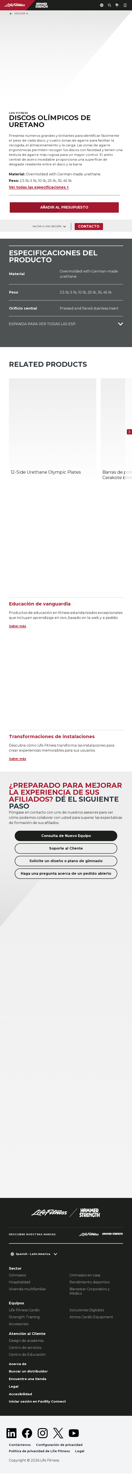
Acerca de (18, 1365)
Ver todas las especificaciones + (39, 188)
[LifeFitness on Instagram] (42, 1437)
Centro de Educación (27, 1356)
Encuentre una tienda (29, 1381)
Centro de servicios (25, 1349)
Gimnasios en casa (84, 1276)
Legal (14, 1389)
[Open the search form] (106, 5)
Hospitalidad (19, 1283)
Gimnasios (17, 1276)
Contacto (89, 228)
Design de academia (26, 1342)
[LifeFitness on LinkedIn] (11, 1437)
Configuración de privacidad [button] (61, 1449)
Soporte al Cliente (66, 849)
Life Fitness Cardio (24, 1311)
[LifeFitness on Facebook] (27, 1437)
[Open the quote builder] (115, 5)
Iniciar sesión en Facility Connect (40, 1405)
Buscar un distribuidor (30, 1373)
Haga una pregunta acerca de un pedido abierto (66, 875)
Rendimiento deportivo (89, 1283)
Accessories (18, 1325)
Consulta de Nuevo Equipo (66, 837)
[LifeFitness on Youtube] (74, 1437)
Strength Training (24, 1318)
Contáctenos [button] (20, 1449)
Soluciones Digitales (86, 1311)
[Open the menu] (125, 5)
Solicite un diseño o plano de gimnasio (66, 862)
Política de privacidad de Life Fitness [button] (41, 1455)
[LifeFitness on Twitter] (58, 1437)
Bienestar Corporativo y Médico (89, 1292)
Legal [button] (83, 1455)
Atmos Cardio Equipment (91, 1318)
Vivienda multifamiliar (27, 1290)
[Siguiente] (127, 433)
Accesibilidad (22, 1397)
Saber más (19, 627)
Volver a (18, 13)
